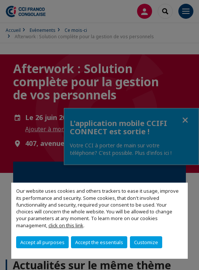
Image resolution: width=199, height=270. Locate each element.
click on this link (65, 225)
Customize (146, 242)
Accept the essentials (99, 242)
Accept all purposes (42, 242)
